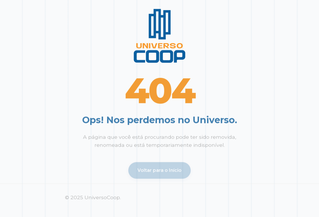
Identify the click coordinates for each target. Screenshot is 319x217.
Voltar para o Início (159, 171)
